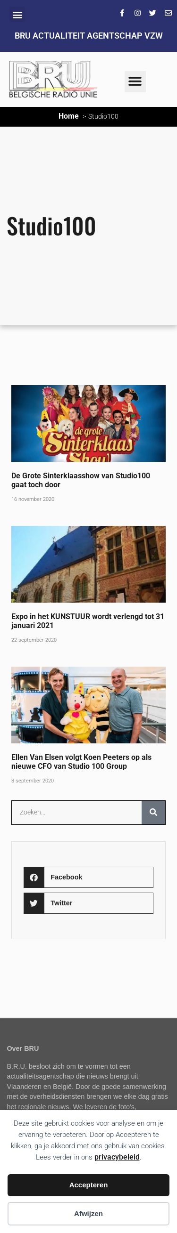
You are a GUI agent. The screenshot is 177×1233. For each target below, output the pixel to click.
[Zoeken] (153, 812)
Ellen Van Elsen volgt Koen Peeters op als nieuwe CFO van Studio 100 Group (81, 762)
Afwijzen (88, 1213)
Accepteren (88, 1185)
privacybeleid (117, 1156)
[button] (17, 14)
